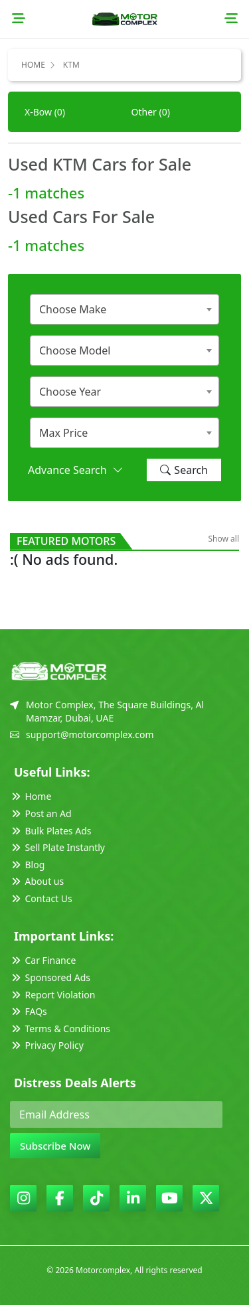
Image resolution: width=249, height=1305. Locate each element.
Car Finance (43, 960)
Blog (27, 864)
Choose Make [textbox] (72, 309)
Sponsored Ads (50, 977)
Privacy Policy (47, 1045)
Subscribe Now (55, 1145)
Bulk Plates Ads (50, 830)
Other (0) (150, 112)
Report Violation (52, 994)
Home (33, 64)
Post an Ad (41, 813)
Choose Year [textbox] (70, 391)
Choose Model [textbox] (74, 350)
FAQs (28, 1011)
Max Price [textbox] (63, 432)
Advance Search (75, 470)
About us (37, 881)
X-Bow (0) (45, 112)
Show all (223, 538)
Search (184, 470)
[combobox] (124, 309)
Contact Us (41, 898)
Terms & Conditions (60, 1028)
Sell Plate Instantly (57, 847)
